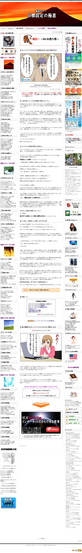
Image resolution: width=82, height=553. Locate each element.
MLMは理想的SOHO (6, 358)
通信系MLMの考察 (69, 269)
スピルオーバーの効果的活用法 (8, 276)
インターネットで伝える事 (7, 392)
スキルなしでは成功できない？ (8, 421)
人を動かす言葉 (5, 232)
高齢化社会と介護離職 (70, 251)
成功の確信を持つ (5, 126)
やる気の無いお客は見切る (7, 292)
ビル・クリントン (69, 362)
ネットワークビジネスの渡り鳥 (8, 220)
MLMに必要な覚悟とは (6, 113)
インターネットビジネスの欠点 (8, 369)
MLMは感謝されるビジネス (7, 396)
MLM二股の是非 (5, 84)
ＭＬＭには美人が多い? (70, 346)
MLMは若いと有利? (6, 159)
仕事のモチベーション (6, 309)
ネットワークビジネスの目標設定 (37, 305)
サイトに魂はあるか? (6, 228)
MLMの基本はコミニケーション (8, 189)
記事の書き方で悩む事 (6, 231)
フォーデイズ (71, 451)
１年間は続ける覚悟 (6, 132)
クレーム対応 (4, 295)
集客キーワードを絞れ (6, 237)
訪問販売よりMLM (5, 349)
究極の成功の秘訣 (5, 124)
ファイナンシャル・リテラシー (72, 247)
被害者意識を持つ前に (6, 144)
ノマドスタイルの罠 (6, 395)
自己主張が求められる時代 (7, 422)
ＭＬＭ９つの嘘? (5, 149)
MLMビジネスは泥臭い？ (7, 424)
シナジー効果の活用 (6, 235)
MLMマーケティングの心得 (7, 196)
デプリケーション (72, 473)
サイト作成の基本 (5, 199)
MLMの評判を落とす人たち (71, 267)
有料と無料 (4, 281)
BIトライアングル (5, 371)
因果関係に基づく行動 (6, 277)
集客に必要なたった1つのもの (8, 409)
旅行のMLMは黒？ (69, 268)
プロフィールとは (72, 496)
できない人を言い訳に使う (7, 313)
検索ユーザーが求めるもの (7, 230)
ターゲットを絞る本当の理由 (8, 414)
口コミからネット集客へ (7, 107)
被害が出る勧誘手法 (6, 148)
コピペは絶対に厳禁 (6, 215)
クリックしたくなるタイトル (8, 234)
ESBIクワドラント (69, 249)
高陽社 (69, 485)
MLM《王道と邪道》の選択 (7, 442)
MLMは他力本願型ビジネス (7, 432)
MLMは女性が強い (5, 444)
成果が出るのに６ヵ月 (6, 129)
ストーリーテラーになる (7, 291)
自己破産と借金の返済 (70, 252)
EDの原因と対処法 (69, 326)
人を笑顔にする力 (5, 297)
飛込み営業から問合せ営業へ (8, 407)
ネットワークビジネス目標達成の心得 (38, 307)
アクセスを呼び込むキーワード (8, 207)
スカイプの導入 (5, 186)
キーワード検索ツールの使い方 (8, 203)
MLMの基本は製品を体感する (8, 106)
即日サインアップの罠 (6, 147)
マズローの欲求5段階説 (6, 312)
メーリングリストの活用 (7, 188)
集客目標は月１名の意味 (35, 310)
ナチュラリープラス (72, 513)
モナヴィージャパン (72, 476)
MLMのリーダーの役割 (6, 338)
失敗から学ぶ (4, 282)
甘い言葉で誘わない (6, 218)
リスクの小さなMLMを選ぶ (7, 80)
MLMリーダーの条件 (6, 335)
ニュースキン (71, 474)
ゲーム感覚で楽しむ (6, 125)
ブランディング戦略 (6, 204)
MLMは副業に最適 (5, 158)
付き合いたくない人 (6, 304)
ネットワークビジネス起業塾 (40, 545)
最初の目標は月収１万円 (35, 311)
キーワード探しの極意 (6, 201)
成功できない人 (30, 28)
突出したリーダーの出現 (7, 266)
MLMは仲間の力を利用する (7, 278)
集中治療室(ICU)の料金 (70, 330)
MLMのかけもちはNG (6, 219)
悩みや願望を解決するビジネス (8, 357)
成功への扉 (70, 492)
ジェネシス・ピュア (72, 457)
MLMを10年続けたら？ (6, 116)
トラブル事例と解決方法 (70, 271)
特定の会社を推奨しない (7, 213)
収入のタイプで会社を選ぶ (7, 79)
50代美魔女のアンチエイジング (72, 345)
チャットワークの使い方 (73, 518)
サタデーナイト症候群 (70, 320)
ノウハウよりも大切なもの (7, 269)
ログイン (80, 541)
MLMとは (70, 432)
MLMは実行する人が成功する (8, 398)
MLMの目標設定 (5, 93)
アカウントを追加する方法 (7, 472)
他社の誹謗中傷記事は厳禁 (71, 272)
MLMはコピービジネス (6, 112)
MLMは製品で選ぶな (6, 83)
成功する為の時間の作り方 (7, 128)
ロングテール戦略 (5, 200)
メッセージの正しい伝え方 (7, 238)
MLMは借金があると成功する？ (8, 91)
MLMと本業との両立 (6, 156)
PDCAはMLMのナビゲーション (8, 184)
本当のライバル (32, 308)
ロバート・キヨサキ (72, 435)
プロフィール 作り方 (72, 512)
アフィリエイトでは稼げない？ (72, 286)
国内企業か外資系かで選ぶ (7, 78)
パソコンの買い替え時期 (70, 303)
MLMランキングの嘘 (6, 82)
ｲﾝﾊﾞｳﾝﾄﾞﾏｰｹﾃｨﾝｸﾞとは (6, 345)
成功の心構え (4, 122)
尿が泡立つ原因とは (69, 324)
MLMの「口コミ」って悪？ (7, 411)
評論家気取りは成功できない (72, 233)
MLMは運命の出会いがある (7, 368)
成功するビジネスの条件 (7, 394)
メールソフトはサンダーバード (8, 185)
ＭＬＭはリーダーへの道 (7, 337)
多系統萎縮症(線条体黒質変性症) (72, 321)
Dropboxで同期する (6, 475)
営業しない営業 (5, 410)
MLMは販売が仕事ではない (7, 105)
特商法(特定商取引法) (70, 382)
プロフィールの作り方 (6, 181)
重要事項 (43, 538)
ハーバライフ (71, 499)
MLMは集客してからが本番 (7, 109)
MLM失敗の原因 (5, 114)
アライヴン (70, 497)
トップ (3, 28)
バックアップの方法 (6, 473)
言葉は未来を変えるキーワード (72, 305)
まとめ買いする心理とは (7, 143)
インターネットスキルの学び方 (8, 284)
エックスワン (71, 527)
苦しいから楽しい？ (6, 311)
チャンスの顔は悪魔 (69, 304)
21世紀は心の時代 (5, 440)
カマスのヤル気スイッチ (7, 308)
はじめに (10, 28)
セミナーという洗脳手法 (7, 140)
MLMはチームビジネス (6, 367)
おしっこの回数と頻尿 (70, 323)
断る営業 (3, 293)
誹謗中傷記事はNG (5, 216)
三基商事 (70, 495)
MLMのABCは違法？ (6, 141)
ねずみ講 (70, 463)
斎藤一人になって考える (7, 267)
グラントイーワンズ (72, 493)
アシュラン (70, 467)
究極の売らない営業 (6, 197)
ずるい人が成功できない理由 (8, 441)
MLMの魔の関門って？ (6, 130)
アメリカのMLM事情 (70, 361)
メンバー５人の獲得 (6, 262)
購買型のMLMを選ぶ (6, 76)
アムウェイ (70, 455)
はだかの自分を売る (6, 406)
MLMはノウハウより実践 (7, 110)
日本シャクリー (71, 440)
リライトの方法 (5, 239)
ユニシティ (70, 469)
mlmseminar (70, 444)
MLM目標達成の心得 (6, 94)
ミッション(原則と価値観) (7, 433)
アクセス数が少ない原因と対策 (8, 205)
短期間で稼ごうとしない (7, 145)
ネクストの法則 (5, 305)
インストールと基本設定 (7, 471)
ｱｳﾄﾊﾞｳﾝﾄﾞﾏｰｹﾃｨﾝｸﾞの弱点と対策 (8, 346)
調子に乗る (4, 280)
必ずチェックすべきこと (7, 139)
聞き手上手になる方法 (6, 296)
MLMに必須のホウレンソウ (7, 182)
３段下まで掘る (5, 263)
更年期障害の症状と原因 (70, 327)
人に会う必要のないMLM (7, 348)
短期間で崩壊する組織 (6, 365)
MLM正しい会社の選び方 (7, 75)
